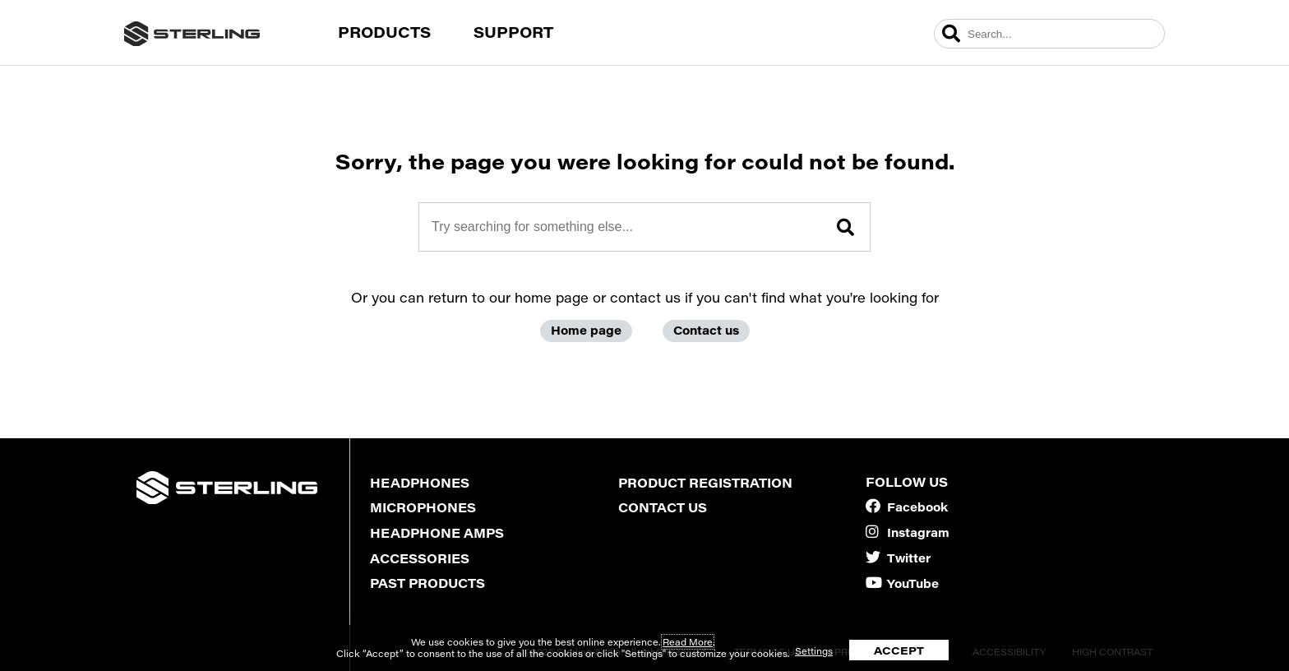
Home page (586, 330)
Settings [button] (814, 651)
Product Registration (705, 482)
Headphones (419, 482)
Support (513, 32)
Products (384, 32)
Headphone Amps (437, 533)
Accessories (419, 558)
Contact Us (662, 507)
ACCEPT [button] (899, 650)
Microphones (423, 507)
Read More (688, 642)
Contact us (706, 330)
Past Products (427, 583)
